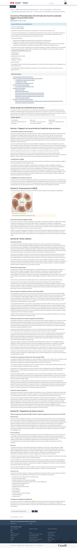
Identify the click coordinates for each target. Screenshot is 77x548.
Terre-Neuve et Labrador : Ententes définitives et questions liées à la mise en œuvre (49, 11)
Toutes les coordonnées (14, 528)
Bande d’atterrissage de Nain (21, 91)
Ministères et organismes (33, 528)
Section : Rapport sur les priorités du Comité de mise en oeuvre (27, 78)
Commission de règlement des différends (24, 102)
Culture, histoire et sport (33, 537)
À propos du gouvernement (52, 528)
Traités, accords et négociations (46, 9)
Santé (11, 540)
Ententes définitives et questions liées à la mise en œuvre (22, 11)
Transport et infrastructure (33, 540)
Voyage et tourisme (14, 535)
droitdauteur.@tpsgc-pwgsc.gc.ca (21, 50)
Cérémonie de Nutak (20, 89)
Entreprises (12, 537)
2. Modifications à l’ (21, 81)
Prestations (12, 539)
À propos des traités (56, 9)
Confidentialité (39, 545)
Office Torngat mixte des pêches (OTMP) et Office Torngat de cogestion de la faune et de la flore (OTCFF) (39, 101)
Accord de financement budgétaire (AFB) (24, 86)
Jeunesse (49, 540)
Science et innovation (51, 535)
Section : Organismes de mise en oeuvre (23, 99)
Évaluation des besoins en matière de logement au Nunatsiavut (29, 94)
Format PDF (14, 20)
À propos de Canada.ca (29, 545)
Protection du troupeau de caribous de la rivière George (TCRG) (29, 96)
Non (36, 511)
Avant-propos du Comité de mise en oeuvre (23, 77)
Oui (33, 511)
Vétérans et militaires (51, 539)
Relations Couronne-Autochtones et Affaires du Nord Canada (27, 9)
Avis (35, 545)
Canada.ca (12, 9)
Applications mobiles (20, 545)
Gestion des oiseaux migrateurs (22, 98)
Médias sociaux (13, 545)
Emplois (12, 532)
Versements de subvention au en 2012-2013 (24, 215)
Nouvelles (30, 523)
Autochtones (50, 537)
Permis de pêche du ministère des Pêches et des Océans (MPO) (29, 93)
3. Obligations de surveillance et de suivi (24, 83)
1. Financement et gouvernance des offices (25, 80)
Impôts (30, 532)
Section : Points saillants (19, 88)
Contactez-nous (13, 523)
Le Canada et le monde (51, 532)
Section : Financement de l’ (21, 85)
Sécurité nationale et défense (34, 535)
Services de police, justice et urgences (35, 539)
